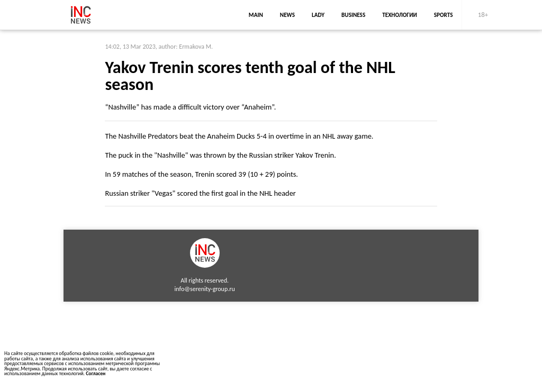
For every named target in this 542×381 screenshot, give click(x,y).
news (287, 15)
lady (318, 15)
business (353, 15)
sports (443, 15)
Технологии (399, 15)
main (256, 15)
